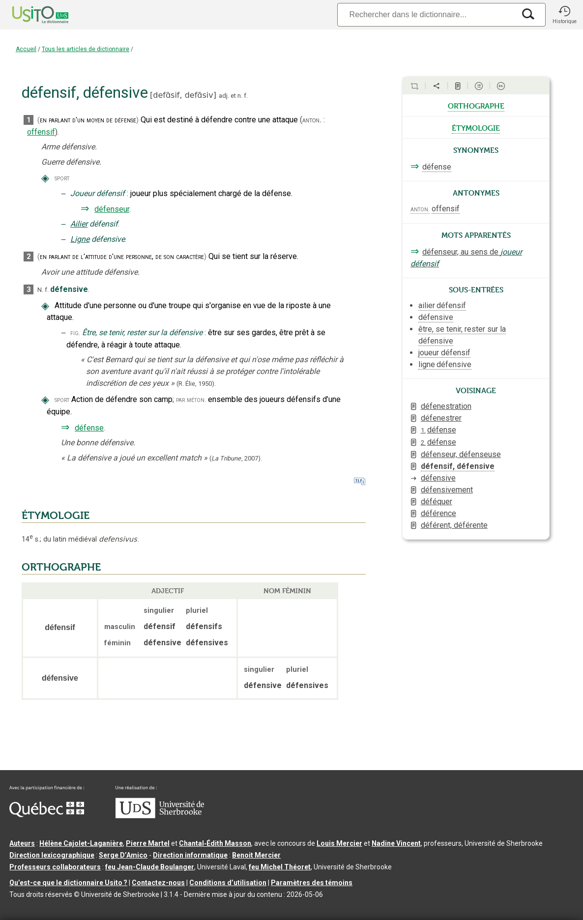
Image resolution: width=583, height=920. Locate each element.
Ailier (78, 224)
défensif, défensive (458, 466)
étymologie (476, 127)
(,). (235, 458)
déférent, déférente (454, 525)
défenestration (446, 406)
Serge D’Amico (123, 855)
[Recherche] (426, 14)
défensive (438, 478)
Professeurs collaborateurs (55, 867)
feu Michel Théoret (280, 867)
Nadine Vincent (396, 843)
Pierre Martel (148, 843)
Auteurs (22, 843)
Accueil (26, 49)
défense (89, 427)
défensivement (447, 489)
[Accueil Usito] (29, 14)
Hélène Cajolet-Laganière (81, 843)
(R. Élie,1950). (196, 383)
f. (246, 95)
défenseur (111, 209)
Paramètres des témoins (311, 883)
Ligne (79, 239)
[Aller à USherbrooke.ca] (160, 816)
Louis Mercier (339, 843)
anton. (311, 120)
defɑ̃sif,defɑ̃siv (183, 95)
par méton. (191, 400)
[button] (564, 14)
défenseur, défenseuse (461, 454)
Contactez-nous (158, 883)
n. (239, 95)
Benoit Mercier (256, 855)
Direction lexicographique (51, 855)
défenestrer (441, 418)
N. (40, 289)
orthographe (476, 105)
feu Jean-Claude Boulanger (149, 867)
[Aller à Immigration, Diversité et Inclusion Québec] (46, 815)
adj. (224, 95)
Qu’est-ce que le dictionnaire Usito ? (68, 883)
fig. (75, 333)
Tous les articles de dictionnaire (85, 49)
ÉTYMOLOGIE (55, 515)
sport (62, 178)
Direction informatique (190, 855)
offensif (41, 132)
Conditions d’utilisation (227, 883)
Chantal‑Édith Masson (215, 843)
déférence (438, 513)
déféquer (436, 501)
